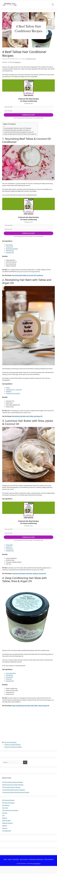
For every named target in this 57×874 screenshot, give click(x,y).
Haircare (4, 813)
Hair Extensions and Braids (10, 810)
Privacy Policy (15, 859)
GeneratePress (36, 863)
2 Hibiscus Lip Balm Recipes (12, 744)
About (5, 859)
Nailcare (4, 825)
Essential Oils (10, 252)
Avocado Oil (9, 677)
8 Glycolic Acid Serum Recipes (13, 747)
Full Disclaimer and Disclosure (36, 859)
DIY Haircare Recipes (10, 742)
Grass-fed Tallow (11, 673)
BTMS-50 (8, 391)
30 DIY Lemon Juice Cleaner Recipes (12, 785)
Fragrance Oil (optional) (13, 393)
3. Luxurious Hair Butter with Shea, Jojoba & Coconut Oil (18, 132)
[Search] (25, 762)
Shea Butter (9, 545)
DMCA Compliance (48, 859)
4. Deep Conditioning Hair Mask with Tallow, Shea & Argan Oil (19, 134)
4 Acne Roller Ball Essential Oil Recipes (13, 790)
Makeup (4, 818)
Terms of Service (24, 859)
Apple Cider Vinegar (12, 249)
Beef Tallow (9, 245)
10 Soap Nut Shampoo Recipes (11, 787)
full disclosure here (31, 59)
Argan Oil (9, 679)
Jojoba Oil (9, 547)
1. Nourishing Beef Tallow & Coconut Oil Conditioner (17, 128)
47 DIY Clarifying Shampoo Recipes (12, 782)
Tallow (8, 388)
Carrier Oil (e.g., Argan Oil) (14, 389)
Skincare (4, 828)
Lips (3, 815)
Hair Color (5, 808)
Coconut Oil (9, 247)
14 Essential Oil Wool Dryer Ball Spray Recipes (15, 792)
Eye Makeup (5, 805)
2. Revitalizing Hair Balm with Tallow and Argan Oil (16, 130)
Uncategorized (6, 831)
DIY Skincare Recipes (8, 803)
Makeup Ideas (6, 820)
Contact (9, 859)
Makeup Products (7, 823)
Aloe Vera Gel (10, 250)
